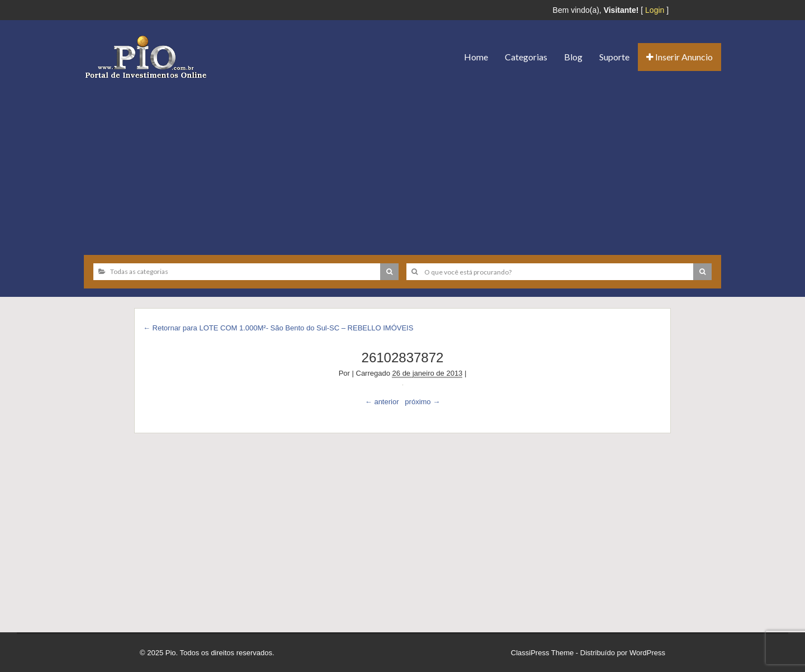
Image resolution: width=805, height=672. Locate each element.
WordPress (647, 653)
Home (476, 56)
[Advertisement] (402, 162)
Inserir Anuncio (679, 56)
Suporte (614, 56)
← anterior (382, 401)
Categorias (526, 56)
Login (654, 10)
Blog (573, 56)
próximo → (422, 401)
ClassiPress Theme (542, 653)
